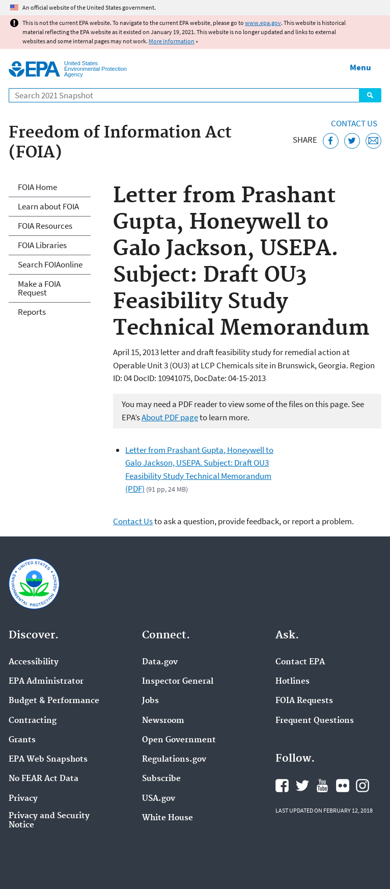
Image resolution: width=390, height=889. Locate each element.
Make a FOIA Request (39, 288)
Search (370, 95)
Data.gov (160, 662)
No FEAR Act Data (43, 779)
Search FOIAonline (50, 264)
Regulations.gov (174, 759)
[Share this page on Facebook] (331, 141)
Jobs (150, 701)
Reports (32, 311)
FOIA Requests (304, 701)
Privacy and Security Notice (49, 821)
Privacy (23, 798)
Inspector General (177, 681)
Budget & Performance (54, 701)
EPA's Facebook (282, 785)
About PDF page (170, 417)
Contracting (33, 720)
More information (171, 41)
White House (167, 818)
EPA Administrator (46, 681)
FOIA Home (37, 187)
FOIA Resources (45, 225)
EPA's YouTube (322, 785)
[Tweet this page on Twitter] (352, 141)
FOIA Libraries (42, 245)
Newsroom (163, 720)
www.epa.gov (263, 22)
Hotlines (292, 681)
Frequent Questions (314, 720)
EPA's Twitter (302, 785)
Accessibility (34, 662)
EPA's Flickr (342, 785)
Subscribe (161, 779)
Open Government (179, 740)
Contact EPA (300, 662)
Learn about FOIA (48, 206)
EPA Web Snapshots (48, 759)
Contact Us (354, 123)
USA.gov (158, 798)
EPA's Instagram (362, 785)
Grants (22, 740)
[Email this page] (373, 141)
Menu (360, 67)
